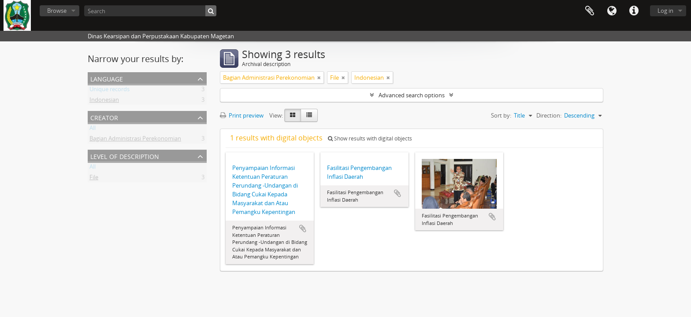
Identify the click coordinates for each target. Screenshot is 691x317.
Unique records (109, 91)
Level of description (124, 156)
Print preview (242, 115)
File (93, 179)
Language (612, 11)
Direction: (548, 115)
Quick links (634, 11)
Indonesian (104, 101)
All (92, 129)
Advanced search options (412, 95)
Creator (104, 117)
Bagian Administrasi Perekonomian (135, 140)
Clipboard (590, 11)
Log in (665, 11)
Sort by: (501, 115)
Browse (57, 11)
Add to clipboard (302, 228)
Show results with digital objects (370, 138)
